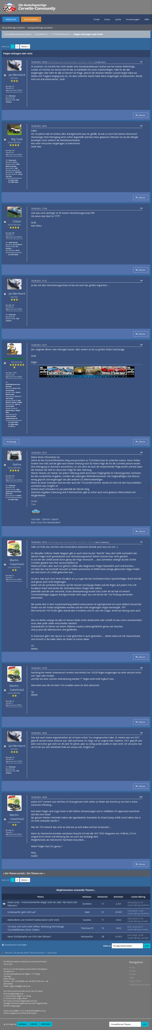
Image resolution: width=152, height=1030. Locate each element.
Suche (118, 19)
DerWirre (87, 903)
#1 (141, 62)
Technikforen (41, 34)
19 (102, 928)
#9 (141, 733)
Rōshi (24, 1013)
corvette (144, 921)
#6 (141, 452)
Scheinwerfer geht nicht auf (21, 912)
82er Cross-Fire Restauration (45, 522)
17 (102, 903)
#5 (141, 344)
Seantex (87, 919)
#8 (141, 668)
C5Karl (17, 221)
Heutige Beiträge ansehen (40, 27)
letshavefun (87, 936)
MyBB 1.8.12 (19, 1011)
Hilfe (147, 19)
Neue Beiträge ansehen (13, 27)
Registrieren (31, 19)
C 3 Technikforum (59, 34)
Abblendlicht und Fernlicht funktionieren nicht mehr (33, 919)
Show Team (135, 981)
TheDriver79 (87, 928)
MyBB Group (40, 1011)
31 (102, 912)
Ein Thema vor (35, 873)
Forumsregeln (132, 19)
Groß (33, 1024)
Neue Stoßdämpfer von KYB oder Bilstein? (29, 936)
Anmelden (11, 19)
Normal (23, 1024)
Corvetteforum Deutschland (17, 34)
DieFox (17, 464)
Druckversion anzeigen (16, 944)
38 (102, 936)
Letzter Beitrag (133, 905)
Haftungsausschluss (139, 984)
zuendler (145, 938)
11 (102, 919)
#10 (140, 797)
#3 (141, 208)
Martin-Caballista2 (17, 562)
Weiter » (24, 46)
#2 (141, 126)
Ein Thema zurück (15, 873)
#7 (141, 542)
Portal (96, 19)
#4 (141, 280)
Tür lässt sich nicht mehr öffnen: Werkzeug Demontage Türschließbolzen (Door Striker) (35, 928)
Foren (107, 19)
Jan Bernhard (17, 75)
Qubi (87, 912)
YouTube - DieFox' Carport (44, 519)
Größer (45, 1024)
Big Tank (16, 139)
